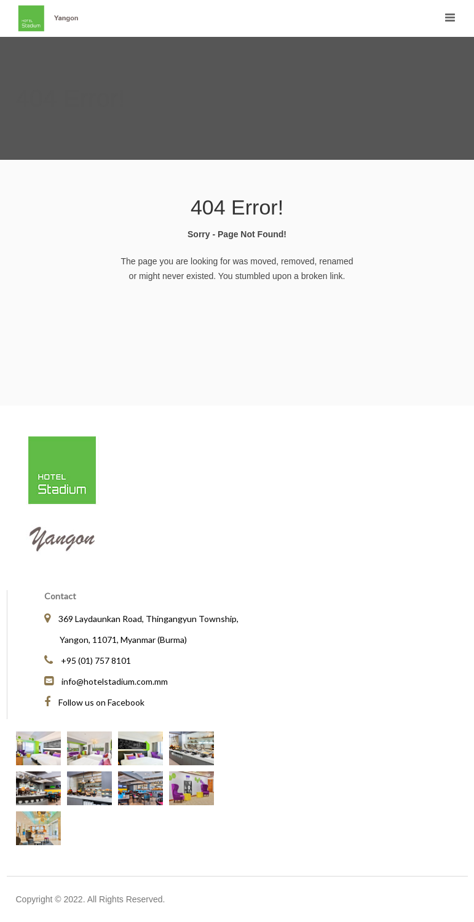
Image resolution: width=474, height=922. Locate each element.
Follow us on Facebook (101, 702)
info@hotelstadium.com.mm (114, 681)
